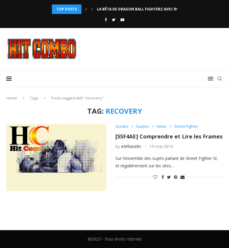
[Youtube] (122, 19)
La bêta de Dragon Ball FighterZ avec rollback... (146, 9)
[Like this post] (155, 177)
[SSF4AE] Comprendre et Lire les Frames (168, 136)
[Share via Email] (182, 177)
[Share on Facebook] (163, 177)
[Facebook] (106, 19)
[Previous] (86, 9)
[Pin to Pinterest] (175, 177)
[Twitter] (113, 19)
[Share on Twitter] (169, 177)
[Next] (92, 9)
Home (11, 98)
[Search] (220, 78)
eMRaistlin (131, 146)
